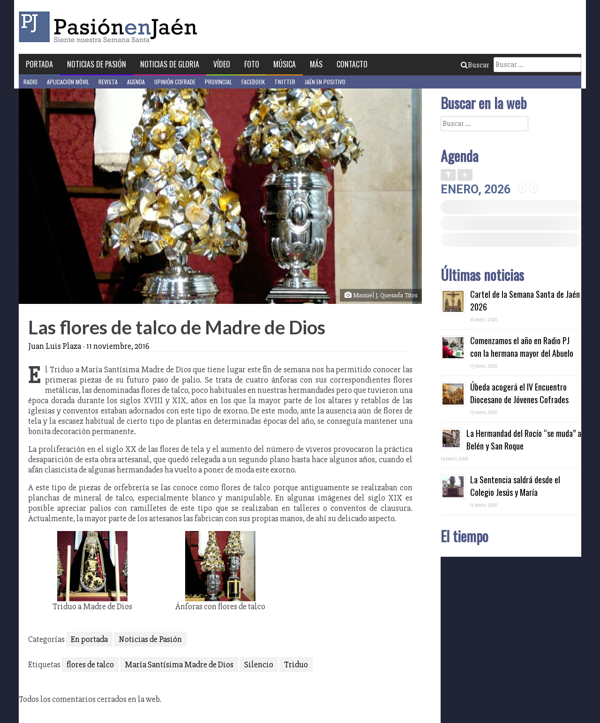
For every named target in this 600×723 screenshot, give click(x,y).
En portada (89, 639)
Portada (39, 64)
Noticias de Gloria (169, 64)
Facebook (253, 82)
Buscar (475, 65)
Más (316, 64)
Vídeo (221, 64)
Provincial (218, 82)
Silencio (258, 664)
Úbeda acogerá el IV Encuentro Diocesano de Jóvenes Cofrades (519, 393)
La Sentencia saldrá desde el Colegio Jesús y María (515, 485)
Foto (251, 64)
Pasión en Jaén (110, 26)
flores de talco (90, 664)
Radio (30, 82)
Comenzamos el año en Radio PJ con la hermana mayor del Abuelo (521, 346)
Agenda (136, 82)
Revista (108, 82)
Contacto (352, 64)
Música (284, 64)
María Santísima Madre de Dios (179, 664)
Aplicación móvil (68, 82)
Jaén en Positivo (325, 82)
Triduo (296, 664)
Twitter (284, 82)
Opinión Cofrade (174, 82)
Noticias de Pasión (96, 64)
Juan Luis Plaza (54, 346)
